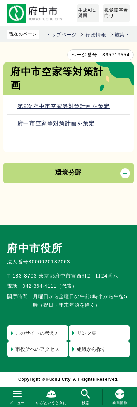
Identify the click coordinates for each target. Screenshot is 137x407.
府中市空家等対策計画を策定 (55, 123)
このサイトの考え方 (37, 333)
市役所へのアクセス (37, 349)
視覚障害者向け (116, 13)
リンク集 (86, 333)
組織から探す (91, 349)
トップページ (61, 35)
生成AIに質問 (88, 13)
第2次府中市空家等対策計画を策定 (63, 106)
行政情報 (95, 35)
